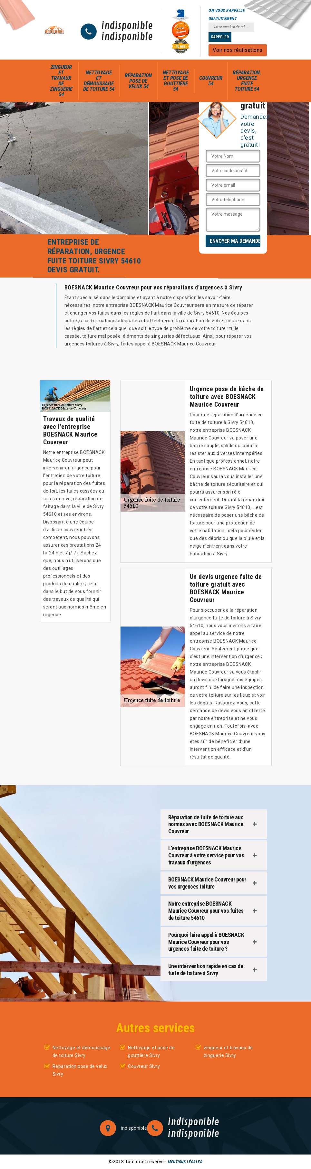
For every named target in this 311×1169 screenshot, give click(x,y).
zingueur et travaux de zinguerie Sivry (228, 1051)
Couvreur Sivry (144, 1066)
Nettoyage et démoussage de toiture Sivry (82, 1051)
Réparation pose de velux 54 (138, 81)
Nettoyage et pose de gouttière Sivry (151, 1051)
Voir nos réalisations (238, 50)
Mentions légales (185, 1162)
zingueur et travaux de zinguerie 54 (61, 81)
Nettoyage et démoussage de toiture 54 (98, 80)
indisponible (127, 26)
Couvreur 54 (210, 81)
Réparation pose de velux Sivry (80, 1070)
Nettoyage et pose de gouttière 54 (176, 80)
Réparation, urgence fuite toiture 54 (247, 80)
